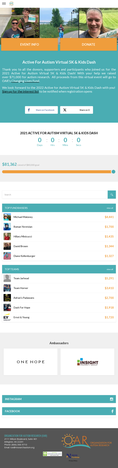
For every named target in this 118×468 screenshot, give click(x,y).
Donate (88, 44)
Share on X (76, 110)
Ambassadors (59, 343)
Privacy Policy (73, 460)
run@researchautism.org (22, 447)
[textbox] (59, 194)
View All (110, 208)
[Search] (112, 194)
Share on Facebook (41, 109)
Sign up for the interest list (20, 91)
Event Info (29, 44)
